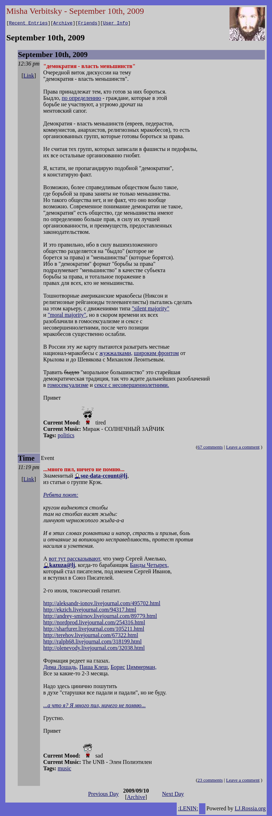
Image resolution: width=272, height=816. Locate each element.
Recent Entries (28, 24)
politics (66, 436)
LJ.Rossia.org (250, 809)
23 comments (209, 781)
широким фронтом (156, 354)
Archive (63, 24)
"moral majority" (67, 316)
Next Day (173, 795)
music (64, 769)
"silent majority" (150, 309)
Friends (88, 24)
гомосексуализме (68, 386)
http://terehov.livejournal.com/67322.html (90, 636)
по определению (81, 99)
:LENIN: (188, 809)
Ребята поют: (60, 496)
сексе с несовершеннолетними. (131, 386)
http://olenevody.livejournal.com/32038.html (93, 649)
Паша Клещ (93, 668)
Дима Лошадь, (60, 668)
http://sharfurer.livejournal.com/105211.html (93, 630)
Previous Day (103, 795)
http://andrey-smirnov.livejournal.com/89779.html (100, 617)
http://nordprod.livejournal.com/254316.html (94, 623)
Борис (117, 668)
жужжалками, (116, 354)
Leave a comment (243, 448)
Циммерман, (141, 668)
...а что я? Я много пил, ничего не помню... (94, 706)
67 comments (209, 448)
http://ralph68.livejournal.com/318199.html (92, 643)
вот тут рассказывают (74, 560)
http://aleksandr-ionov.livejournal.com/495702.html (101, 604)
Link (28, 77)
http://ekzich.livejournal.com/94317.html (89, 611)
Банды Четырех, (149, 566)
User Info (115, 24)
